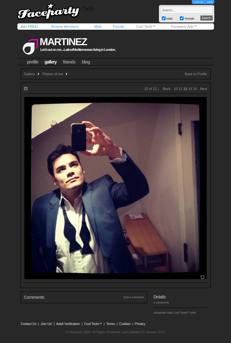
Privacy (140, 324)
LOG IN (198, 2)
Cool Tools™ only (185, 312)
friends (69, 61)
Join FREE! (29, 26)
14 (195, 89)
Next (203, 89)
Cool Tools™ (146, 26)
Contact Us (28, 324)
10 (176, 89)
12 (185, 89)
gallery (51, 61)
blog (86, 61)
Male (98, 26)
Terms (110, 324)
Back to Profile (196, 74)
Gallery (29, 74)
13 (190, 89)
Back (166, 89)
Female (119, 26)
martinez (63, 41)
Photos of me (52, 74)
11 (180, 89)
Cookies (125, 324)
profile (32, 61)
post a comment (133, 297)
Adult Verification (68, 324)
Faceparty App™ (184, 26)
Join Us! (46, 324)
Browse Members (65, 26)
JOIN (209, 2)
